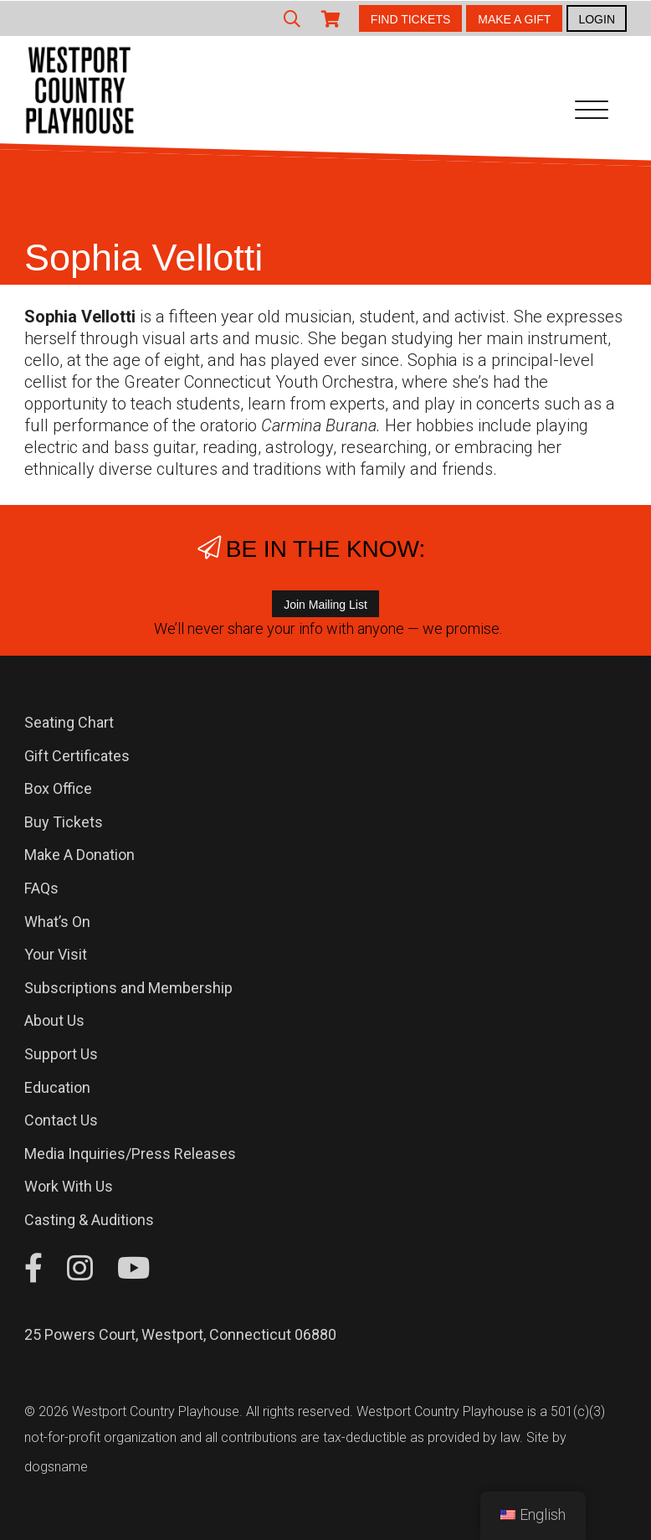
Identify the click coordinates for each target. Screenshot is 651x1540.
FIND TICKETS (410, 19)
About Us (54, 1020)
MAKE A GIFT (514, 19)
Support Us (61, 1054)
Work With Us (68, 1186)
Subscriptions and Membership (128, 988)
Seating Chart (69, 722)
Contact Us (61, 1120)
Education (57, 1087)
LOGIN (596, 19)
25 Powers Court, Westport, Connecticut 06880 (180, 1334)
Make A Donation (79, 854)
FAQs (41, 888)
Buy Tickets (63, 822)
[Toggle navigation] (591, 113)
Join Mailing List (325, 604)
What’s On (57, 921)
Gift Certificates (77, 756)
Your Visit (55, 954)
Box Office (58, 788)
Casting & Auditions (89, 1219)
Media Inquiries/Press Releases (130, 1153)
